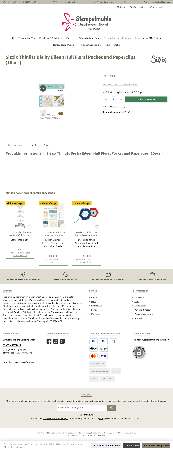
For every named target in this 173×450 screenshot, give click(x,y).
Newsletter (139, 318)
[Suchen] (121, 7)
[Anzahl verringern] (106, 99)
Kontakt (94, 297)
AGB (136, 301)
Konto (94, 309)
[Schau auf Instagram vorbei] (56, 341)
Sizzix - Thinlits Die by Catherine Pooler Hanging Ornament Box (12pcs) (86, 234)
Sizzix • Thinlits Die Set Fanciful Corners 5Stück (20, 234)
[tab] (15, 145)
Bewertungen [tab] (50, 145)
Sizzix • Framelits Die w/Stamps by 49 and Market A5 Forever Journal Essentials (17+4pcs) (53, 234)
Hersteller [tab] (33, 145)
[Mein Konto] (156, 7)
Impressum (139, 297)
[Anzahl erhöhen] (121, 99)
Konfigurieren (131, 445)
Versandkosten (79, 433)
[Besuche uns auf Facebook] (49, 341)
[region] (51, 102)
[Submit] (111, 408)
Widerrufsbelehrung (143, 313)
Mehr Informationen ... (14, 447)
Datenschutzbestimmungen (55, 418)
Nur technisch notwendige (106, 445)
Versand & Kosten (142, 309)
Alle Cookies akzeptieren (156, 445)
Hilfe (93, 301)
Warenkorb (96, 305)
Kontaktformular (26, 362)
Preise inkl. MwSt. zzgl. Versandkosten (120, 84)
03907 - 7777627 (12, 345)
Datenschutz (140, 305)
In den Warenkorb (146, 99)
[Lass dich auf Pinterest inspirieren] (62, 341)
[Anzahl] (114, 99)
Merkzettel (96, 313)
